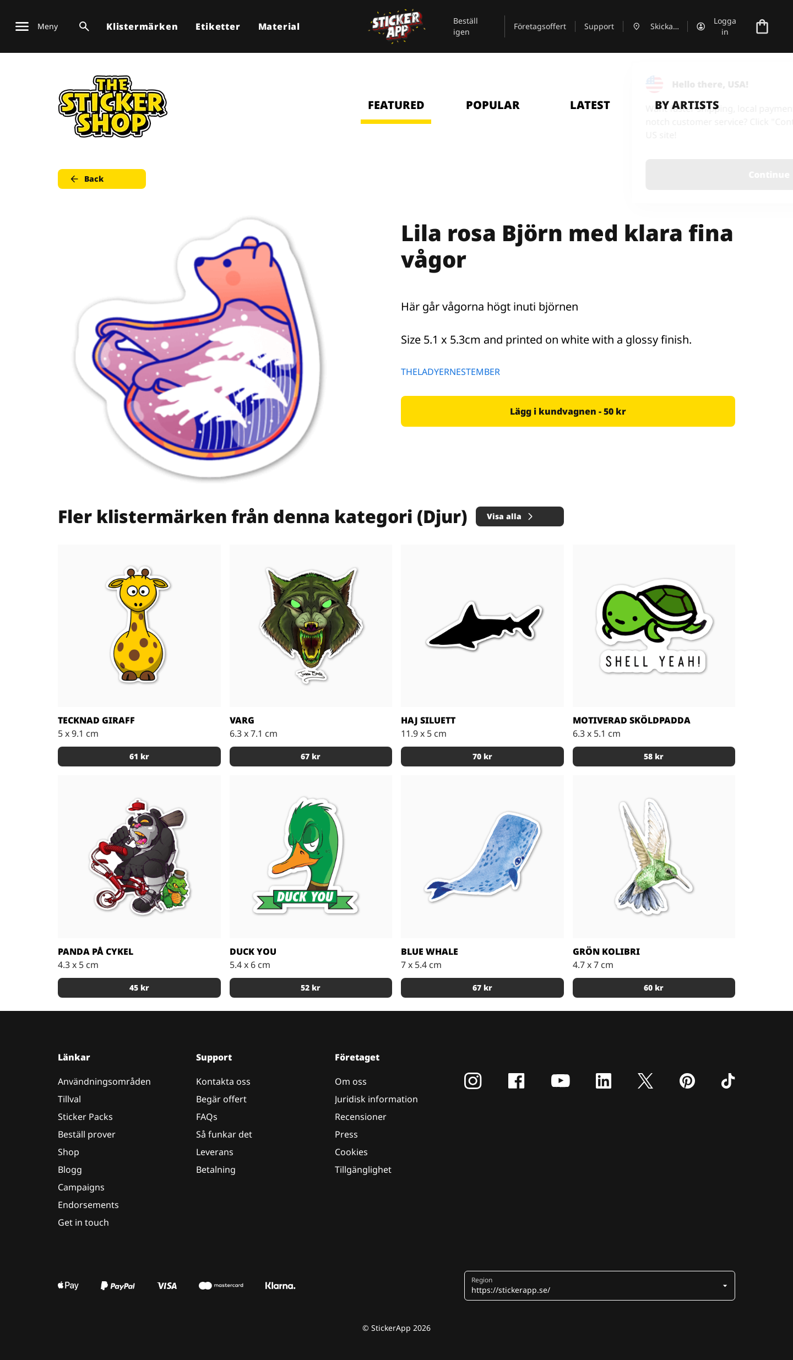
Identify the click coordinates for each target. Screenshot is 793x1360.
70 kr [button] (482, 756)
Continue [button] (645, 174)
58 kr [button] (654, 756)
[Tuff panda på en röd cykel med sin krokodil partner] (139, 856)
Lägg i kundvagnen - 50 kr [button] (568, 411)
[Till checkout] (762, 26)
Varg (242, 720)
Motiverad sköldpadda (632, 720)
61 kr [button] (139, 756)
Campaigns (81, 1187)
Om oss (351, 1081)
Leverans (214, 1152)
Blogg (70, 1169)
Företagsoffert (540, 26)
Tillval (69, 1099)
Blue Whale (429, 951)
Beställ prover (87, 1134)
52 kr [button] (311, 987)
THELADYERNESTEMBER (450, 372)
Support (599, 26)
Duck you (253, 951)
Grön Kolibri (606, 951)
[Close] (759, 84)
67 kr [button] (311, 756)
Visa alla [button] (511, 516)
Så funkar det (224, 1134)
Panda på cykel (95, 951)
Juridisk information (376, 1099)
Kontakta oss (223, 1081)
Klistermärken (142, 26)
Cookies (351, 1152)
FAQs (207, 1117)
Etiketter (217, 26)
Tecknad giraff (96, 720)
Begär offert (221, 1099)
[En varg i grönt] (311, 626)
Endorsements (88, 1205)
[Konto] (718, 26)
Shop (68, 1152)
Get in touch (83, 1222)
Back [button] (86, 178)
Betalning (216, 1169)
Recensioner (361, 1117)
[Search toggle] (82, 26)
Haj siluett (428, 720)
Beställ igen (465, 26)
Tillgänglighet (363, 1169)
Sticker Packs (85, 1117)
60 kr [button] (654, 987)
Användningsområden (104, 1081)
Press (346, 1134)
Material (279, 26)
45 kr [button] (139, 987)
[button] (595, 1286)
